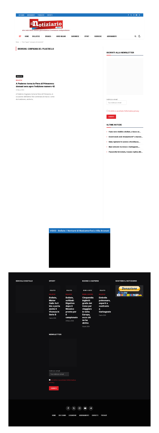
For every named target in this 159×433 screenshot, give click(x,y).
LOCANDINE (72, 415)
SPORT (86, 36)
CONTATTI (49, 15)
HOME (27, 36)
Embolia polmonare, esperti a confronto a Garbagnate (104, 304)
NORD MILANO (61, 36)
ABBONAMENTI (31, 15)
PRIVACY (104, 415)
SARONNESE (75, 36)
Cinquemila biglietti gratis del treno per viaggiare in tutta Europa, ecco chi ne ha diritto (87, 310)
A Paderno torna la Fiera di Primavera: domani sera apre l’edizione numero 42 (35, 85)
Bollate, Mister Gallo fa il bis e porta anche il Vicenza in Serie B (54, 306)
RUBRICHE (98, 36)
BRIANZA (48, 36)
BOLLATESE (36, 36)
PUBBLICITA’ (41, 15)
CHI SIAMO (21, 15)
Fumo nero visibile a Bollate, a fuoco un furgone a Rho (124, 132)
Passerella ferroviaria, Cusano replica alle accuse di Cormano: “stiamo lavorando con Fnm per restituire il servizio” (125, 152)
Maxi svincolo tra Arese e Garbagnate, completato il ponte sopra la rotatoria (123, 147)
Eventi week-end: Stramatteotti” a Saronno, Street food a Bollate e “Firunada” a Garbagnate (126, 137)
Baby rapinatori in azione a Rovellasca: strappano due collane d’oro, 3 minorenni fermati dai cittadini (125, 142)
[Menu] (20, 36)
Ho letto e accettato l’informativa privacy (123, 111)
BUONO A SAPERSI (88, 290)
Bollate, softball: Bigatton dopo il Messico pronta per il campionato (71, 307)
